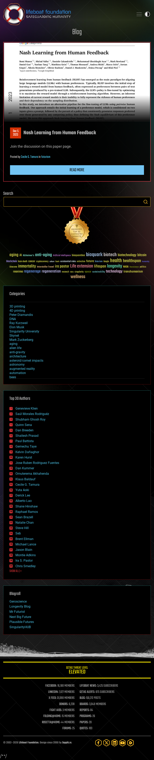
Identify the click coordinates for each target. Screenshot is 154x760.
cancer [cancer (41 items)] (31, 261)
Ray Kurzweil (18, 323)
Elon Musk (16, 327)
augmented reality (22, 369)
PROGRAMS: (86, 716)
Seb (18, 533)
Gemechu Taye (25, 446)
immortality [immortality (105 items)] (27, 266)
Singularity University (24, 331)
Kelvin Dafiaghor (27, 452)
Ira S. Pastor (24, 560)
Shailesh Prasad (26, 436)
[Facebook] (98, 742)
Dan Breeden (24, 430)
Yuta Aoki (22, 490)
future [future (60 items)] (90, 261)
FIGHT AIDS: (56, 710)
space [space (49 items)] (88, 271)
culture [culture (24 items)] (52, 262)
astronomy (17, 364)
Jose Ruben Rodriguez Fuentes (37, 463)
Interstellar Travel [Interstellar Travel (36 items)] (45, 267)
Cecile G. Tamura (29, 157)
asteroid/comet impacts (26, 360)
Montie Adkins (25, 555)
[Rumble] (130, 742)
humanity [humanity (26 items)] (145, 262)
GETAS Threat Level (77, 670)
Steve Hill (22, 528)
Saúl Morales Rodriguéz (32, 414)
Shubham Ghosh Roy (30, 419)
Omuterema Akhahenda (32, 473)
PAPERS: (84, 722)
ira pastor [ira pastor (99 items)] (62, 266)
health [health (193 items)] (116, 261)
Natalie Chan (24, 522)
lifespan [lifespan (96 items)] (100, 266)
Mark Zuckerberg (21, 340)
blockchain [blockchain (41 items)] (11, 261)
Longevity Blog (19, 606)
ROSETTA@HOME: (51, 722)
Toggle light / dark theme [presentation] (147, 14)
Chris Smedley (25, 566)
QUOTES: (84, 728)
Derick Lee (22, 495)
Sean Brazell (24, 517)
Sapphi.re (66, 742)
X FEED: (52, 698)
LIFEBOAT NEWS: (88, 685)
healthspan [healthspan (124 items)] (132, 261)
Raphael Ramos (26, 512)
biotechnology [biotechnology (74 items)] (127, 255)
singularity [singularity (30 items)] (79, 272)
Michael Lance (25, 544)
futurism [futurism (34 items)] (98, 261)
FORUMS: (67, 728)
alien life (15, 348)
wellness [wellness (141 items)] (78, 277)
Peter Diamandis (21, 315)
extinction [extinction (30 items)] (81, 261)
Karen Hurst (23, 457)
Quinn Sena (23, 425)
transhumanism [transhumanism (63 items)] (133, 272)
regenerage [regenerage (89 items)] (32, 271)
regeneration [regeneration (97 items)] (51, 271)
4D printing (17, 310)
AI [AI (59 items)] (20, 255)
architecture (17, 356)
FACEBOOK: (51, 685)
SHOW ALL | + (15, 571)
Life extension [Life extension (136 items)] (81, 266)
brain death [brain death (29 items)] (22, 261)
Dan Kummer (24, 468)
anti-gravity (17, 352)
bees (12, 377)
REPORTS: (85, 710)
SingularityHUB (20, 627)
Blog (77, 32)
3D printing (17, 306)
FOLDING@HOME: (52, 716)
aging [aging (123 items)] (13, 255)
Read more (77, 170)
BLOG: (82, 698)
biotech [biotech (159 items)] (110, 255)
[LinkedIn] (114, 742)
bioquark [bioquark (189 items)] (94, 255)
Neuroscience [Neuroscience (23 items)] (134, 267)
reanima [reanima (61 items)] (18, 272)
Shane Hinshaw (26, 506)
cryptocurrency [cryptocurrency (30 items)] (42, 261)
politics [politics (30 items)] (143, 267)
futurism (45, 157)
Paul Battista (24, 441)
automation (17, 373)
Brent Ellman (24, 539)
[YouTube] (122, 742)
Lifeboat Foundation (28, 742)
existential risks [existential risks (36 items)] (68, 261)
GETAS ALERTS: (87, 692)
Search (145, 202)
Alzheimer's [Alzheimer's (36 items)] (28, 255)
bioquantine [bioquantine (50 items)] (78, 255)
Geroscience (18, 601)
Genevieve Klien (26, 408)
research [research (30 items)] (65, 272)
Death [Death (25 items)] (57, 262)
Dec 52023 (15, 133)
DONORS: (63, 704)
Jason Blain (23, 550)
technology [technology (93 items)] (114, 271)
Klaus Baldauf (25, 479)
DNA (12, 319)
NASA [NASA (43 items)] (126, 267)
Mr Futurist (17, 612)
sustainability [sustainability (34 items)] (98, 272)
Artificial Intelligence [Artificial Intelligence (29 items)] (62, 255)
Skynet (14, 335)
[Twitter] (106, 742)
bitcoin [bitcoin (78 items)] (141, 255)
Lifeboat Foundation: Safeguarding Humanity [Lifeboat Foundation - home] (67, 14)
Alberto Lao (23, 501)
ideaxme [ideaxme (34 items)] (13, 267)
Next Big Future (20, 617)
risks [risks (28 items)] (72, 272)
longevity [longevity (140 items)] (114, 266)
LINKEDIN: (53, 692)
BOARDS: (84, 704)
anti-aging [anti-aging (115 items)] (43, 255)
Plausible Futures (21, 622)
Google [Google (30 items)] (106, 261)
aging (13, 344)
